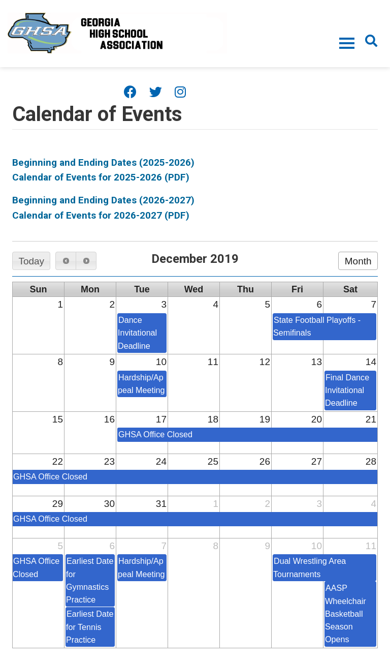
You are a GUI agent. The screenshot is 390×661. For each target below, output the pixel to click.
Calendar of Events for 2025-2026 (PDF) (100, 177)
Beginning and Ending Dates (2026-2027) (103, 200)
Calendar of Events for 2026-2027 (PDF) (100, 215)
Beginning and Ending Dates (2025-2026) (103, 162)
